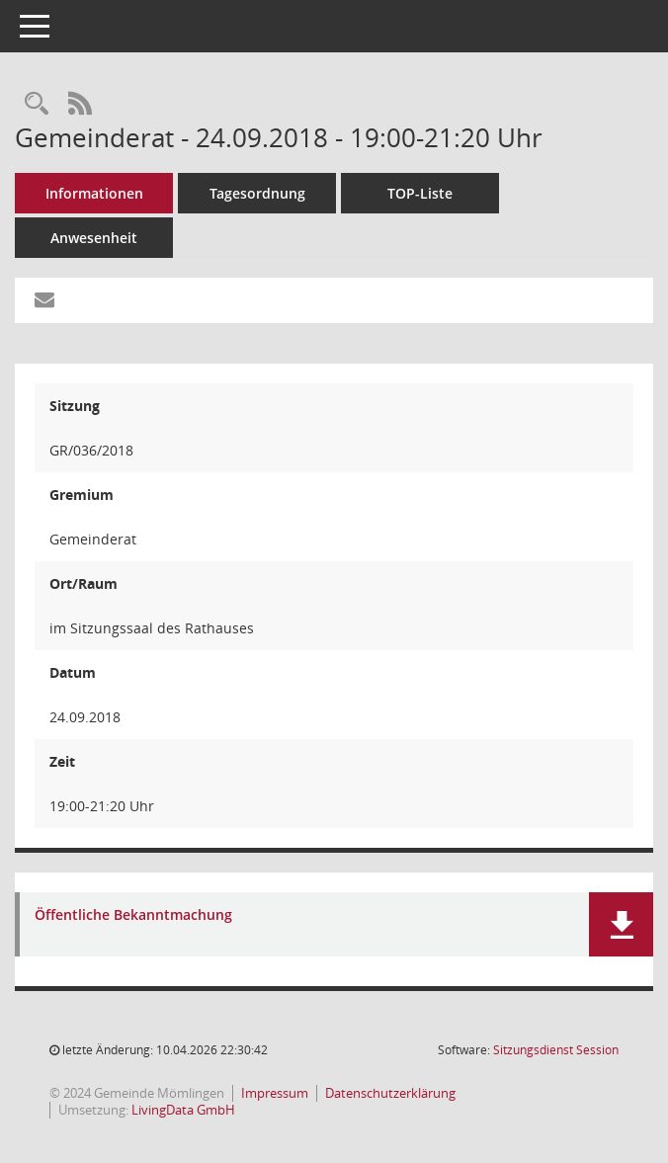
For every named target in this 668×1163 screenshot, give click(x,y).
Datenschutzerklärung (390, 1093)
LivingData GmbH (183, 1110)
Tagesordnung (257, 193)
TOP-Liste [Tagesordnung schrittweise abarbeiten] (420, 193)
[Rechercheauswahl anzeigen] (36, 104)
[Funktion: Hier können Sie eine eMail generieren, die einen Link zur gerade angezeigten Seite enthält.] (44, 300)
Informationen (94, 193)
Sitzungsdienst (556, 1049)
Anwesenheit (93, 237)
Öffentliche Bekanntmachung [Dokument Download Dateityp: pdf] (133, 915)
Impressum (274, 1093)
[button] (621, 924)
